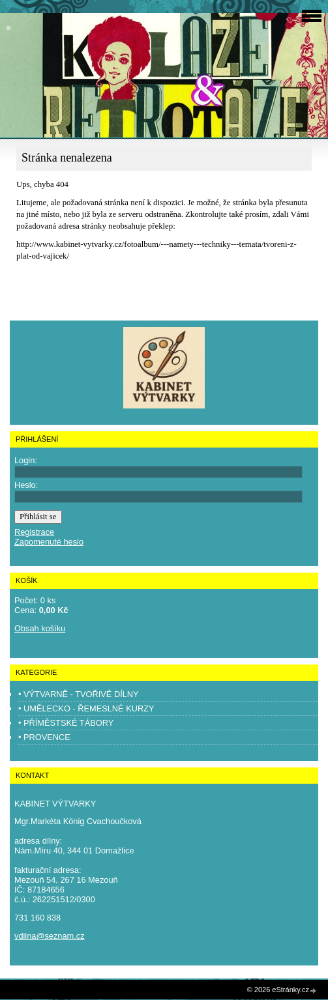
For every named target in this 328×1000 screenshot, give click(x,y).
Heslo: (26, 485)
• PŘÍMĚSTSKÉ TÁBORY (65, 723)
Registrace (34, 532)
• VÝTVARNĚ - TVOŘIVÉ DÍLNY (78, 694)
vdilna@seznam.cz (49, 936)
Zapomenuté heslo (48, 542)
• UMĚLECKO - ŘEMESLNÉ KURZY (86, 708)
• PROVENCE (44, 737)
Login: (25, 460)
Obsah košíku (39, 628)
